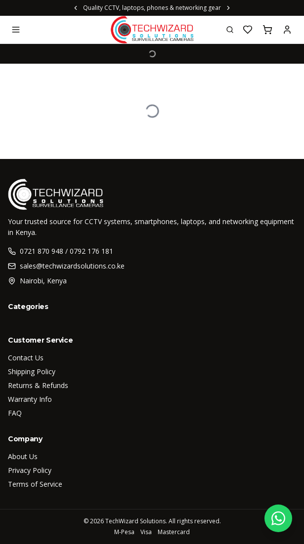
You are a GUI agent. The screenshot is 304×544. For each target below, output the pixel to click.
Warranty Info (30, 399)
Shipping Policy (31, 371)
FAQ (15, 413)
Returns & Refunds (38, 385)
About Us (23, 456)
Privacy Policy (29, 470)
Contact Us (25, 357)
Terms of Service (35, 484)
